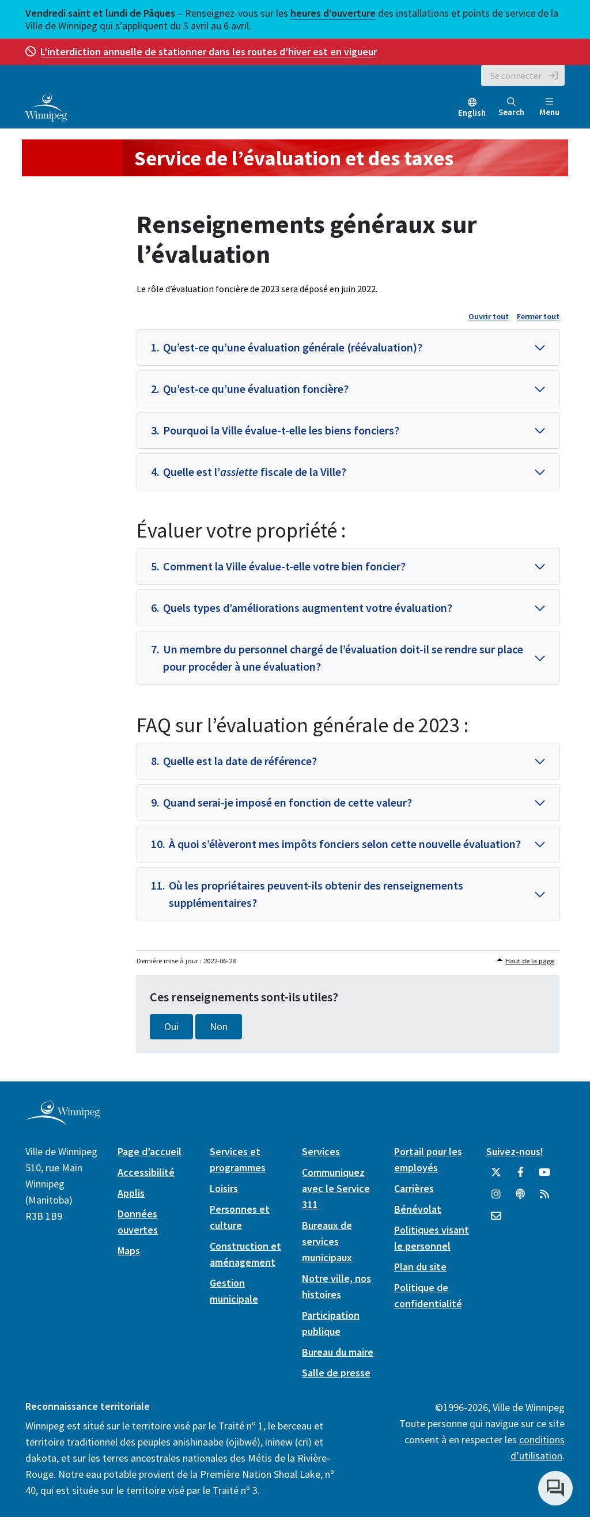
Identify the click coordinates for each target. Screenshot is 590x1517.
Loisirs (224, 1188)
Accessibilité (146, 1172)
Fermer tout (538, 316)
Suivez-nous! (514, 1151)
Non (219, 1026)
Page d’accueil (149, 1151)
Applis (131, 1193)
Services (321, 1151)
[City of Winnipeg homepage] (62, 1120)
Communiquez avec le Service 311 (336, 1188)
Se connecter (516, 75)
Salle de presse (336, 1372)
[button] (348, 348)
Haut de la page (529, 960)
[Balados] (520, 1198)
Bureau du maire (337, 1352)
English (472, 112)
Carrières (414, 1188)
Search (511, 107)
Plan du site (420, 1266)
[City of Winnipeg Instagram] (496, 1198)
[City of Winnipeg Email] (496, 1220)
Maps (129, 1250)
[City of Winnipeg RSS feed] (544, 1198)
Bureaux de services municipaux (327, 1241)
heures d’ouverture (333, 13)
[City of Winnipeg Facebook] (520, 1176)
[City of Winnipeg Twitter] (496, 1176)
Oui (171, 1026)
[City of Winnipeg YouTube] (544, 1176)
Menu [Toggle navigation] (549, 107)
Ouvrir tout (488, 316)
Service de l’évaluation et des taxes (293, 158)
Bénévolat (417, 1209)
